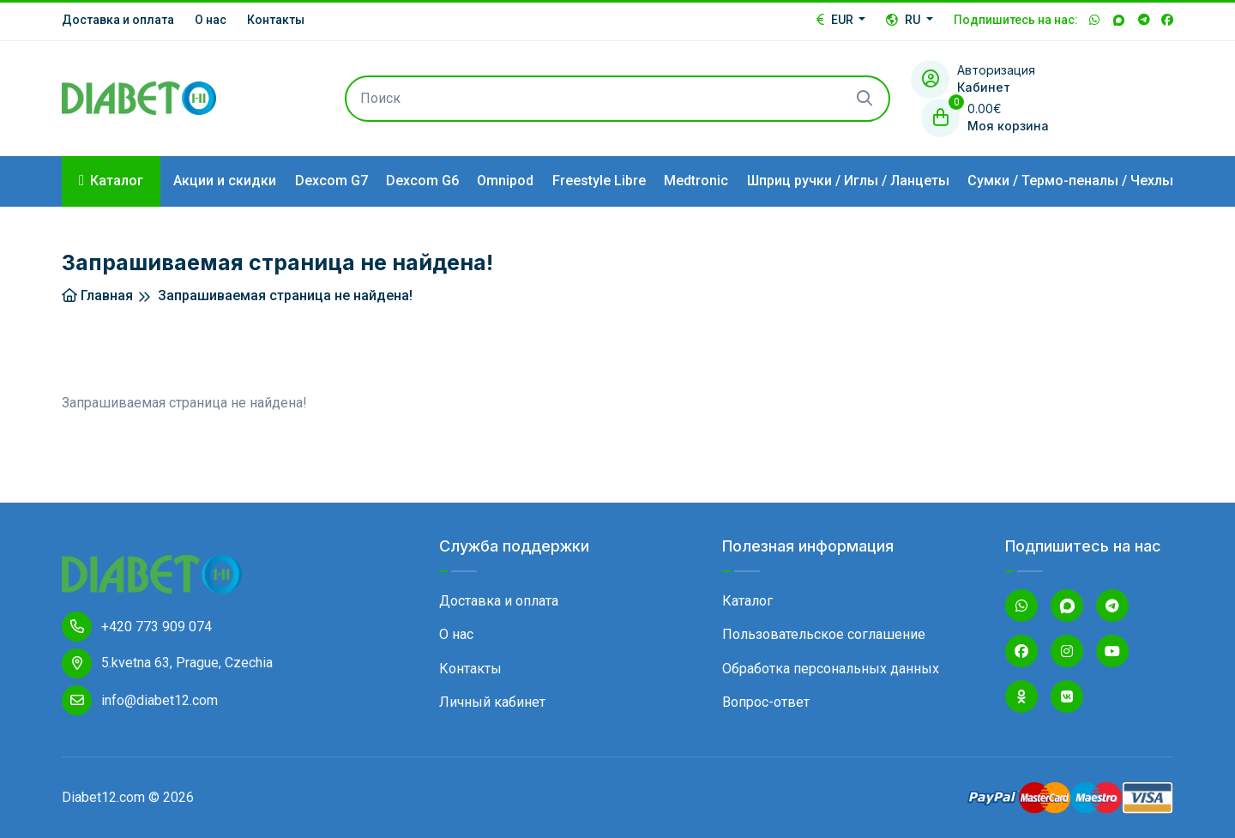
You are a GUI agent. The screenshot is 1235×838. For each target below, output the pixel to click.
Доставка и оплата (118, 20)
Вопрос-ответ (766, 702)
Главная (97, 295)
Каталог (747, 601)
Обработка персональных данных (830, 668)
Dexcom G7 (331, 180)
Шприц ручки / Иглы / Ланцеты (848, 180)
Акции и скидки (224, 180)
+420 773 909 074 (137, 627)
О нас (210, 20)
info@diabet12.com (140, 700)
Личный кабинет (492, 702)
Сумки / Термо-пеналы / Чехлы (1070, 180)
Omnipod (505, 180)
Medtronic (696, 180)
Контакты (275, 20)
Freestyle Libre (599, 180)
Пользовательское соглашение (823, 634)
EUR (836, 20)
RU (904, 20)
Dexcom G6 (422, 180)
